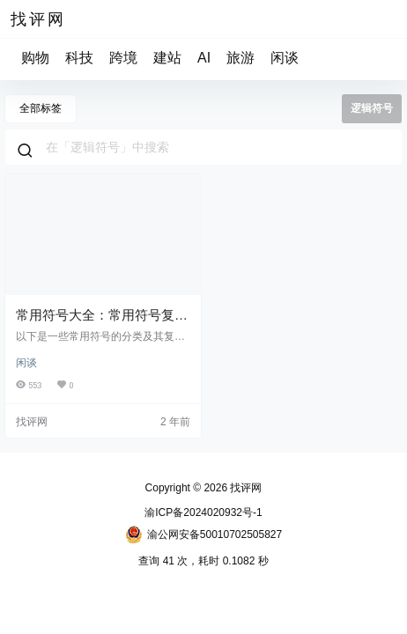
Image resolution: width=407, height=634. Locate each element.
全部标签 (40, 108)
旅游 (240, 57)
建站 (167, 57)
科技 (79, 57)
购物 (35, 57)
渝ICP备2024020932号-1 (203, 512)
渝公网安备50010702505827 (203, 534)
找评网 (244, 488)
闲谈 (284, 57)
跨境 (123, 57)
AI (204, 57)
